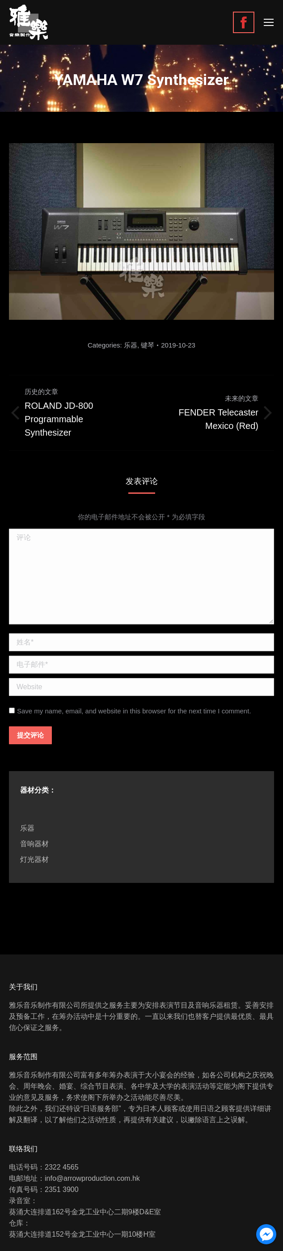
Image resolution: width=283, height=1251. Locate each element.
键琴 (147, 345)
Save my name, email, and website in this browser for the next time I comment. (134, 711)
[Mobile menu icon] (268, 22)
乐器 (130, 345)
